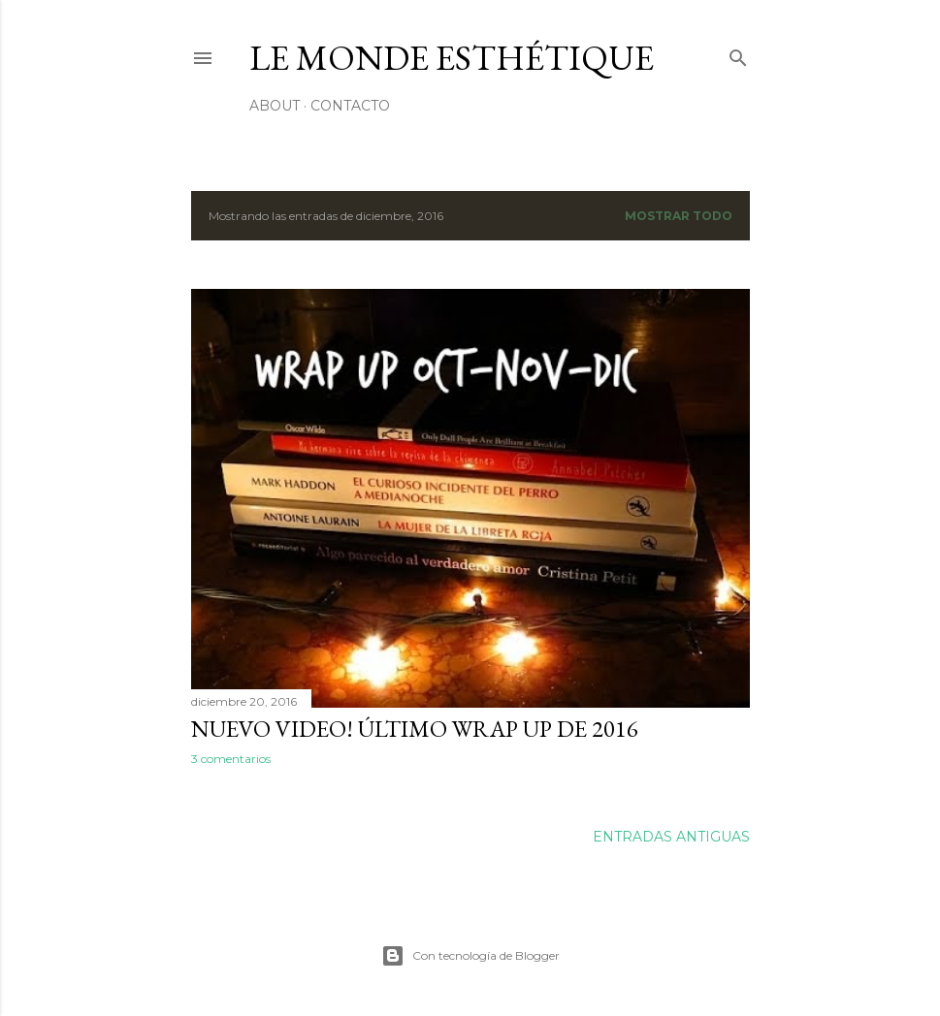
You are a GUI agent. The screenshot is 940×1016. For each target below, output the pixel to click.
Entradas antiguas (671, 836)
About (274, 105)
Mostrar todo (678, 215)
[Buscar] (738, 54)
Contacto (350, 105)
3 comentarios (231, 758)
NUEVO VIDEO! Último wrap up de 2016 (414, 729)
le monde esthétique (451, 57)
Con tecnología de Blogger (470, 956)
